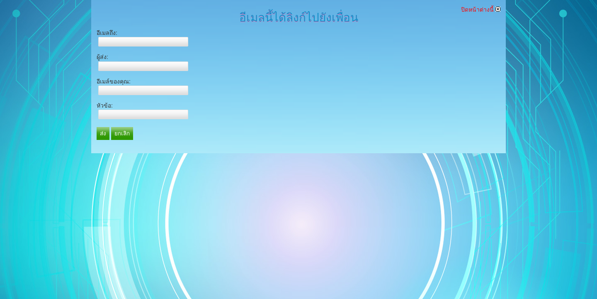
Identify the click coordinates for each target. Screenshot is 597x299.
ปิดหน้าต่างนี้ (480, 9)
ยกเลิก (122, 133)
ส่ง (103, 133)
